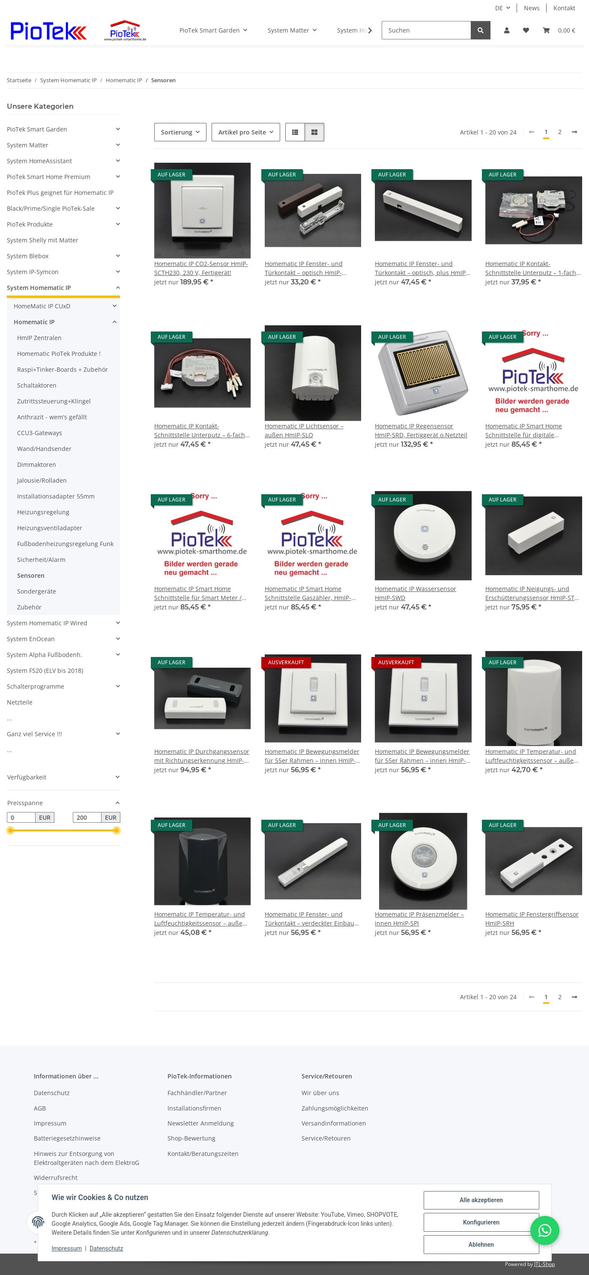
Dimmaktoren (36, 464)
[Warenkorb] (559, 30)
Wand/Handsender (44, 449)
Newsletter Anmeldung (200, 1123)
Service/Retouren (326, 1138)
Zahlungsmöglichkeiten (335, 1108)
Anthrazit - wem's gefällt (52, 417)
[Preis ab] (21, 817)
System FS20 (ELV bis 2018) (45, 670)
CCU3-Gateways (39, 433)
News (532, 8)
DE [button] (499, 8)
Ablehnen (481, 1244)
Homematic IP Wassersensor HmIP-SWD (415, 593)
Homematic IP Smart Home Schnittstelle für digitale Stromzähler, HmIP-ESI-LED (523, 430)
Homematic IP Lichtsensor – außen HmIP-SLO (304, 430)
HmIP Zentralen (39, 338)
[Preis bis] (87, 817)
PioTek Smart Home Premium (48, 177)
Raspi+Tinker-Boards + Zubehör (62, 369)
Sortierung (176, 132)
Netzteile (20, 702)
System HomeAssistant (39, 161)
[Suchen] (426, 30)
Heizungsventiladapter (49, 528)
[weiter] (574, 132)
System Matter (27, 145)
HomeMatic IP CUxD (42, 306)
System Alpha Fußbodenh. (44, 655)
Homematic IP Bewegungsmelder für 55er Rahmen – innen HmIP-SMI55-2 (422, 756)
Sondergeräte (36, 591)
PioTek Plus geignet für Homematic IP (60, 192)
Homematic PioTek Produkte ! (59, 353)
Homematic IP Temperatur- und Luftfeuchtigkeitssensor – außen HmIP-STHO (531, 756)
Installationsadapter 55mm (56, 496)
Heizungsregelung (43, 512)
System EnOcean (31, 639)
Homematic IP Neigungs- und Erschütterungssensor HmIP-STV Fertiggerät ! (531, 593)
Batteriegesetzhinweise (67, 1138)
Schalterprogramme (35, 686)
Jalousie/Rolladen (42, 480)
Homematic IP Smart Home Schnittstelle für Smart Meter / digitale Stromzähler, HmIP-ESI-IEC (199, 593)
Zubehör (29, 607)
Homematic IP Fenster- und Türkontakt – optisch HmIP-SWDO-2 (304, 268)
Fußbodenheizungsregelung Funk (65, 544)
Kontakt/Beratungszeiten (203, 1154)
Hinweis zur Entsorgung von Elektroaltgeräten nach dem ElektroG (86, 1158)
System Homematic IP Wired (47, 623)
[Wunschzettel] (526, 30)
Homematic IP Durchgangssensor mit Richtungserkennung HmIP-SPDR (201, 756)
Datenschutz (106, 1248)
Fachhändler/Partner (197, 1093)
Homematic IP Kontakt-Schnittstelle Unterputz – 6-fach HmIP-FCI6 (199, 430)
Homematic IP (34, 322)
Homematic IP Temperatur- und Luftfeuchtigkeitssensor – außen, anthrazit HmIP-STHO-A (201, 919)
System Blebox (27, 256)
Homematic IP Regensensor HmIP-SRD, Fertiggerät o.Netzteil (421, 430)
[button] (506, 30)
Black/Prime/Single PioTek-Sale (51, 208)
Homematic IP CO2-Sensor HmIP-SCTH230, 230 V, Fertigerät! (201, 268)
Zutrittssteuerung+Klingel (54, 401)
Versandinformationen (334, 1123)
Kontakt (564, 8)
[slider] (10, 831)
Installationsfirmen (194, 1108)
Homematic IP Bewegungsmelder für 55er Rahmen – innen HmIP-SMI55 (312, 756)
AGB (40, 1108)
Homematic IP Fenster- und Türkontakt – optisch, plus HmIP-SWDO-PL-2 (421, 268)
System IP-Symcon (33, 272)
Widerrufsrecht (56, 1177)
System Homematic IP (39, 288)
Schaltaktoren (37, 385)
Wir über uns (320, 1093)
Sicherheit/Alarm (41, 559)
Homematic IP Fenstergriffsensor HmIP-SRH (532, 918)
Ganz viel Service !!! (34, 734)
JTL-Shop (544, 1264)
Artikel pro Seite (242, 132)
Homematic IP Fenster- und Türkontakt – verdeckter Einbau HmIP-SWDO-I (309, 919)
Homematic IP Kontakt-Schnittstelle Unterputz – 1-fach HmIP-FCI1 (530, 268)
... (9, 718)
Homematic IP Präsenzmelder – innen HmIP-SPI (419, 918)
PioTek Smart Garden (37, 129)
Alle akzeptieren (481, 1200)
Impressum (67, 1248)
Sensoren (31, 575)
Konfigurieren (481, 1222)
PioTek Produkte (30, 224)
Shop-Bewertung (191, 1138)
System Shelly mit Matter (42, 240)
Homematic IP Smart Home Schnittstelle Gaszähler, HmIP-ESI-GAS (308, 593)
